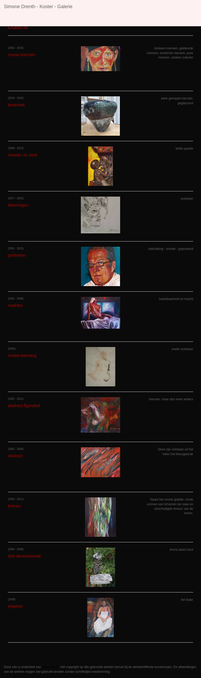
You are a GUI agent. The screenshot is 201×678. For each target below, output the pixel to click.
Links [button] (111, 20)
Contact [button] (132, 20)
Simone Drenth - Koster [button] (28, 20)
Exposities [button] (66, 20)
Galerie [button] (90, 20)
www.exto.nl (50, 667)
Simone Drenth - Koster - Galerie (38, 6)
